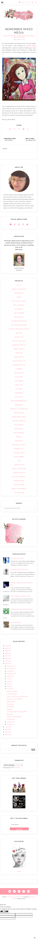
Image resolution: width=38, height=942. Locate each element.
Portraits (21, 37)
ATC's (19, 285)
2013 (7, 727)
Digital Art (19, 337)
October (9, 671)
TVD (19, 461)
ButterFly (10, 714)
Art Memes (19, 309)
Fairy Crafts (19, 357)
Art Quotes (19, 317)
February (10, 722)
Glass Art (19, 377)
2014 (7, 663)
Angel (19, 297)
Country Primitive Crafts (19, 329)
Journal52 (19, 393)
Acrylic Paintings (9, 36)
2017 (7, 656)
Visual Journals (19, 477)
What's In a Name (12, 691)
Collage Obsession (19, 325)
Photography (19, 433)
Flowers (19, 369)
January (9, 724)
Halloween (18, 381)
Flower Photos (19, 365)
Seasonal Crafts (19, 445)
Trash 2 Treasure (19, 469)
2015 (7, 661)
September (10, 673)
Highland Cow (15, 622)
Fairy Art (19, 353)
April (8, 686)
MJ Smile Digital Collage (19, 569)
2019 (7, 651)
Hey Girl (19, 389)
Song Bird (10, 709)
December (10, 666)
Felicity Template (19, 897)
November (10, 668)
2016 (7, 658)
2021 (7, 646)
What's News (19, 485)
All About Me (11, 719)
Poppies (19, 437)
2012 (7, 729)
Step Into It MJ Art (17, 558)
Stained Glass (19, 453)
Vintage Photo (19, 473)
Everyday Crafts (19, 345)
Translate (15, 767)
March (9, 689)
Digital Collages (19, 341)
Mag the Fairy (11, 701)
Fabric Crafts (19, 349)
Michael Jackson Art (18, 409)
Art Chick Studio (19, 301)
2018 (7, 653)
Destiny (19, 333)
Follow (19, 871)
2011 (7, 732)
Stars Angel (10, 704)
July (8, 679)
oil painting (19, 493)
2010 (7, 734)
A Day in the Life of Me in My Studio (17, 696)
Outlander (19, 425)
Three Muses (19, 465)
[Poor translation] (6, 911)
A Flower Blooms (12, 694)
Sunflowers (19, 457)
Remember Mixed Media (14, 717)
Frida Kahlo (19, 373)
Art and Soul (10, 706)
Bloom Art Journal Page (14, 699)
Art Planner (19, 313)
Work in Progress (19, 489)
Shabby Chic (19, 449)
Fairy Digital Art (19, 361)
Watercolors (19, 481)
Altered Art (19, 293)
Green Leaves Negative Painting (22, 609)
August (9, 676)
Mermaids (19, 405)
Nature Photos (19, 421)
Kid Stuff (19, 397)
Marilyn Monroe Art (19, 401)
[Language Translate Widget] (13, 765)
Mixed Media (21, 36)
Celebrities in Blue (19, 321)
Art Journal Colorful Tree (20, 596)
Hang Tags (19, 385)
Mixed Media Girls (19, 417)
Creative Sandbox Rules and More (17, 711)
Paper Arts (19, 429)
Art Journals (19, 305)
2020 (7, 648)
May (8, 684)
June (8, 681)
